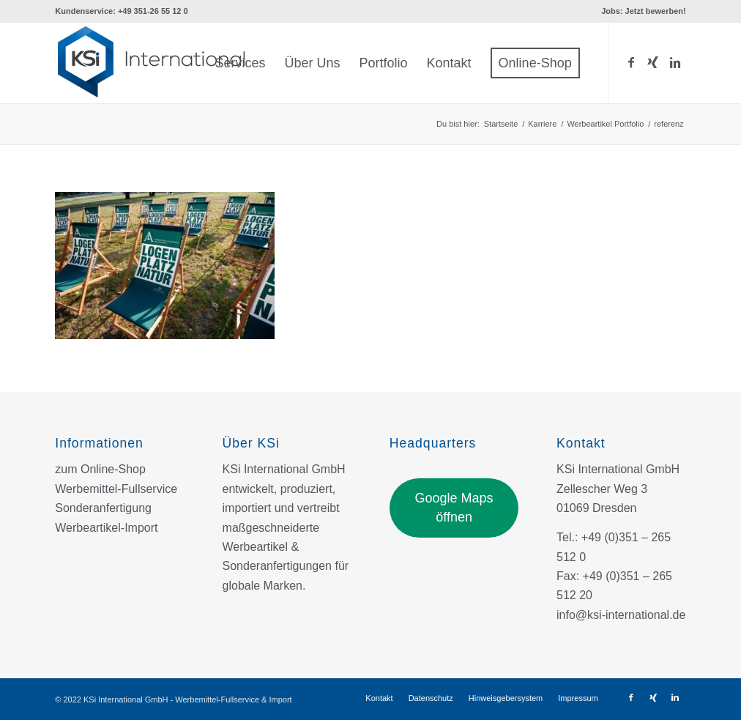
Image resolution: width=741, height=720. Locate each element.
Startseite (501, 123)
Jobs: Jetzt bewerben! (643, 11)
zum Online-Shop (100, 469)
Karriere (542, 123)
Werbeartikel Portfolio (605, 123)
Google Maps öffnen (454, 507)
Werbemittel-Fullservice (116, 489)
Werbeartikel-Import (106, 528)
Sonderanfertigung (103, 508)
